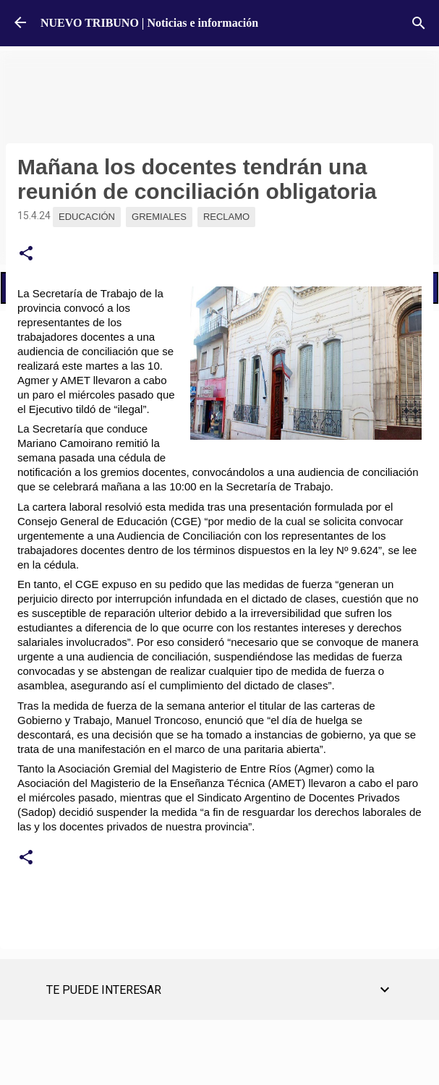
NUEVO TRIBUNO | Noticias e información (149, 23)
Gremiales (159, 216)
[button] (26, 253)
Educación (87, 216)
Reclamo (226, 216)
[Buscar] (418, 23)
